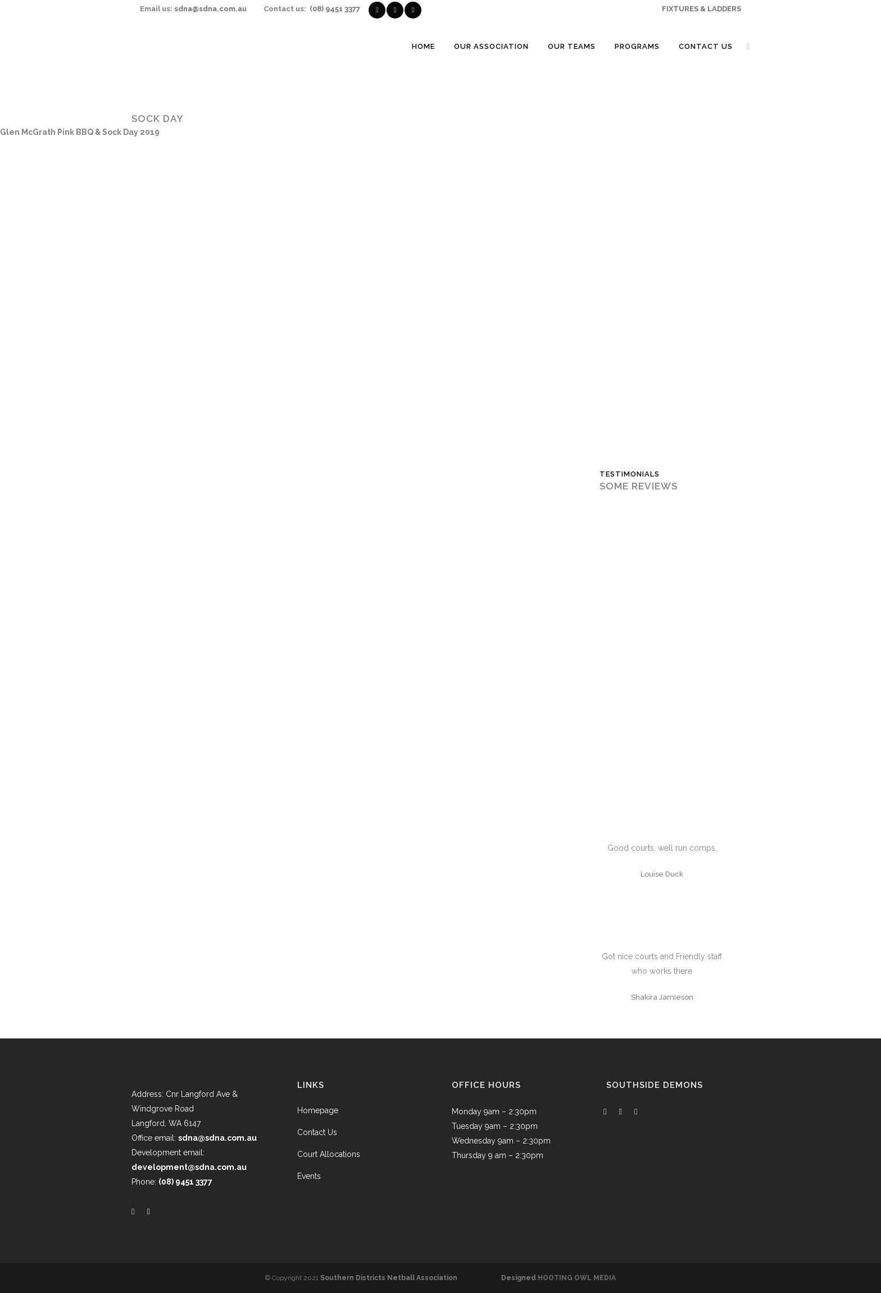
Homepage (317, 1110)
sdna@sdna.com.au (210, 8)
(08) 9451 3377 (335, 8)
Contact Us (317, 1132)
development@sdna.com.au (189, 1167)
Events (309, 1176)
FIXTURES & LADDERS (701, 8)
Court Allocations (328, 1154)
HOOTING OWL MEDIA (577, 1278)
